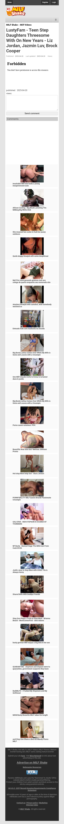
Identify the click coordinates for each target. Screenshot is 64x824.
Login (54, 2)
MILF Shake (12, 25)
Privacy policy (32, 806)
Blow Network (35, 759)
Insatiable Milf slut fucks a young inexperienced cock (26, 188)
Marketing (43, 806)
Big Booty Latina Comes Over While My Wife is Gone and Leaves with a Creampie (31, 357)
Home (9, 2)
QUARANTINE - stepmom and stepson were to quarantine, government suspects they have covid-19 (31, 672)
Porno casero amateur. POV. (24, 428)
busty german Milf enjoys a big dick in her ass (31, 646)
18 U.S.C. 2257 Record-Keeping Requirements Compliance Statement (32, 792)
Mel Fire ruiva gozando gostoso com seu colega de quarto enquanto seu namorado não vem (31, 285)
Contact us (21, 806)
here (23, 759)
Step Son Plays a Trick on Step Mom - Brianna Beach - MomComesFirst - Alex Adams (31, 622)
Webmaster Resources (32, 770)
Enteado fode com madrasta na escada (29, 332)
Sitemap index (32, 808)
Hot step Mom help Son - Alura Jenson (28, 477)
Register (45, 2)
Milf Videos (26, 25)
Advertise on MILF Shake (32, 765)
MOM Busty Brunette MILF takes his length (30, 718)
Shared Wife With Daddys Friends (26, 597)
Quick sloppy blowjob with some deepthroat (30, 259)
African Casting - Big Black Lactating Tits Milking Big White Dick (29, 212)
